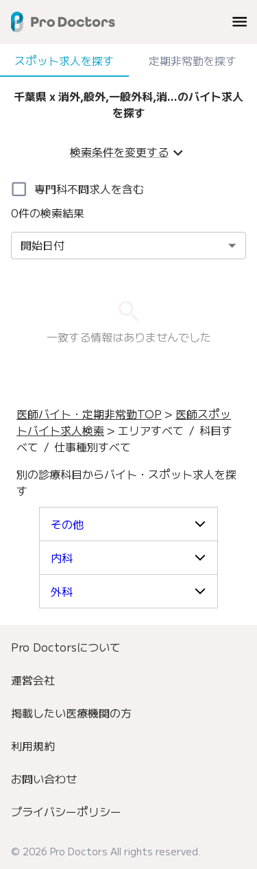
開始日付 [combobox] (42, 245)
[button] (128, 524)
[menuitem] (128, 646)
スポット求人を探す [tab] (64, 60)
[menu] (239, 21)
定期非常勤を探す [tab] (193, 60)
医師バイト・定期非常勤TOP (89, 413)
